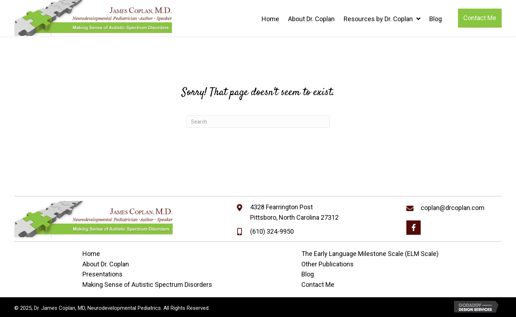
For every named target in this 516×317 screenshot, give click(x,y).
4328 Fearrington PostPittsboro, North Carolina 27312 (294, 212)
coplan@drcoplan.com (452, 207)
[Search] (258, 121)
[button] (413, 227)
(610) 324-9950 (272, 231)
